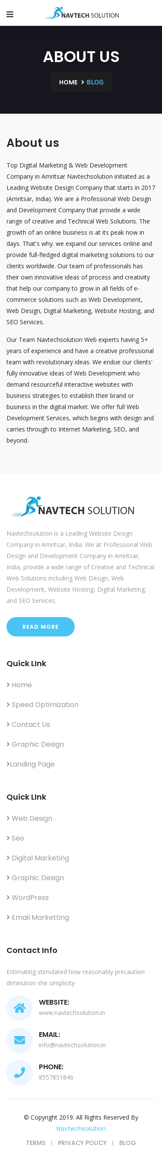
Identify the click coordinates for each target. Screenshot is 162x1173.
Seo (15, 838)
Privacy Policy (82, 1143)
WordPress (27, 898)
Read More (40, 626)
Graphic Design (35, 744)
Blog (127, 1143)
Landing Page (30, 764)
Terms (35, 1143)
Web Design (29, 818)
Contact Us (28, 724)
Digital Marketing (37, 858)
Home (68, 82)
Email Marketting (37, 917)
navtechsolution (81, 1128)
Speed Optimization (42, 705)
